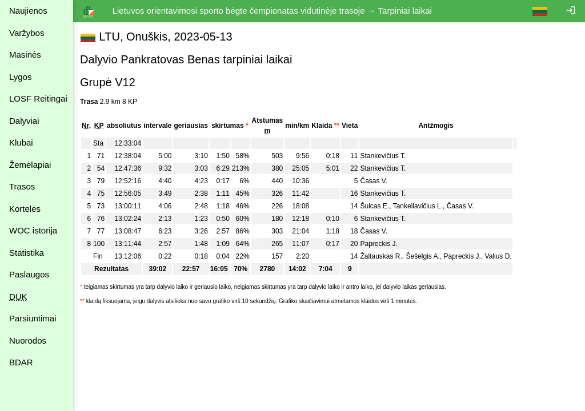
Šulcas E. (376, 206)
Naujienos (28, 10)
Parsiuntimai (33, 318)
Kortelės (25, 208)
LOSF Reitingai (38, 98)
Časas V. (376, 181)
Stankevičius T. (385, 156)
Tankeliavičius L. (420, 206)
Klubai (21, 142)
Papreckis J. (380, 244)
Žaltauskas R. (383, 256)
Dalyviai (24, 121)
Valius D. (500, 256)
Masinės (25, 54)
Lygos (20, 77)
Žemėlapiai (30, 165)
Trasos (22, 186)
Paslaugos (29, 274)
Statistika (26, 252)
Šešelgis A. (425, 256)
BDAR (21, 362)
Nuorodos (27, 340)
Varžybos (26, 33)
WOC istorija (33, 230)
